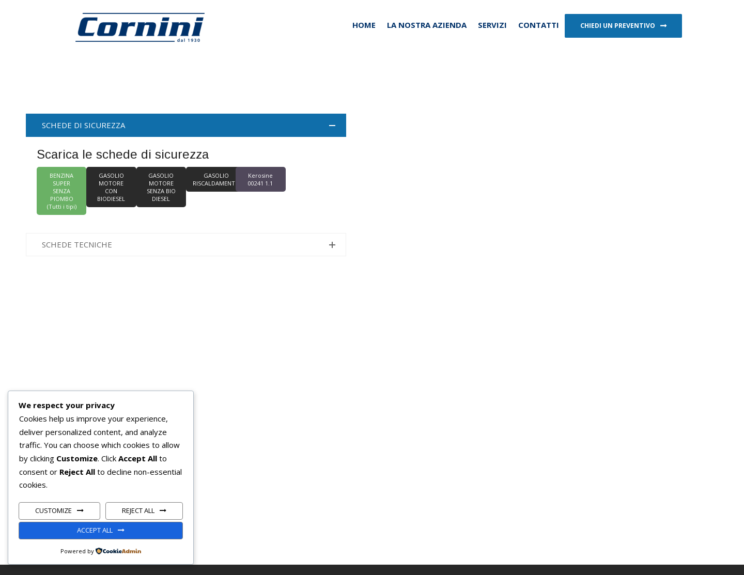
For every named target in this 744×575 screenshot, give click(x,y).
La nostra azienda (427, 25)
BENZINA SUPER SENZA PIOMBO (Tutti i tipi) (61, 191)
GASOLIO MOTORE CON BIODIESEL (111, 187)
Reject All (138, 510)
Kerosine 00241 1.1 (260, 179)
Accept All (95, 530)
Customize (53, 510)
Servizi (492, 25)
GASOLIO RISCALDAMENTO (216, 179)
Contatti (538, 25)
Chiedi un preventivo (617, 25)
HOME (364, 25)
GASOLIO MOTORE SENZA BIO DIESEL (161, 187)
